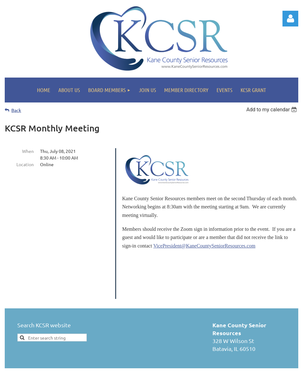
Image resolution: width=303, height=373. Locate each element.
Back (16, 110)
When (28, 151)
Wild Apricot (223, 367)
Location (25, 164)
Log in (290, 18)
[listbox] (272, 110)
